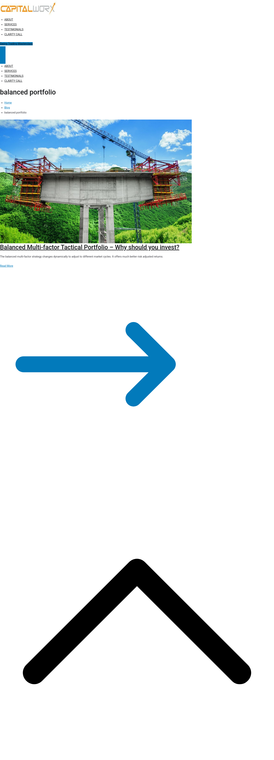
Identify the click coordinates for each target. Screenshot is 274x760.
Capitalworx (29, 478)
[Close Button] (3, 59)
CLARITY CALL (13, 34)
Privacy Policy (70, 478)
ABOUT (8, 19)
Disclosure (87, 478)
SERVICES (10, 24)
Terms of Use (104, 478)
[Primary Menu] (3, 50)
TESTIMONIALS (13, 29)
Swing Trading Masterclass (16, 43)
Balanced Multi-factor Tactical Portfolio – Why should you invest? (89, 247)
